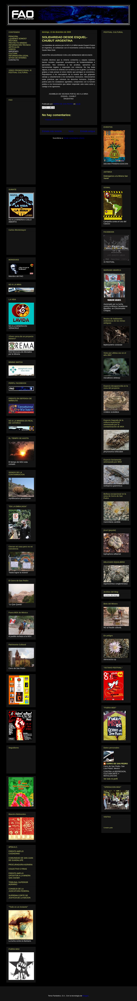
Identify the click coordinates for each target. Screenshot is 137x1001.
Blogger (85, 996)
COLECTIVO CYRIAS (18, 869)
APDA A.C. (13, 847)
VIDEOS (12, 49)
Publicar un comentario (54, 120)
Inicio (71, 131)
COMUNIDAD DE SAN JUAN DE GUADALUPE (21, 859)
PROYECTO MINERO (18, 43)
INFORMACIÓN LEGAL (18, 56)
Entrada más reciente (52, 131)
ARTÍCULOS (14, 47)
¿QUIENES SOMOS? (18, 38)
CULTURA (13, 53)
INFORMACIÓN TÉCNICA (20, 45)
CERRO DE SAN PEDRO (117, 764)
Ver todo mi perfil (111, 779)
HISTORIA (13, 41)
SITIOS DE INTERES (17, 58)
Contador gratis (108, 827)
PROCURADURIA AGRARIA (21, 865)
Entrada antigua (87, 131)
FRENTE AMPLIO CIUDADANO (16, 852)
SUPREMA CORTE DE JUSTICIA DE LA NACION (19, 896)
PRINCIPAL (13, 36)
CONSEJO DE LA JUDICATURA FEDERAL (19, 890)
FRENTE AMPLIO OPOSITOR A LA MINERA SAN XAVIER (19, 875)
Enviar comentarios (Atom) (74, 138)
